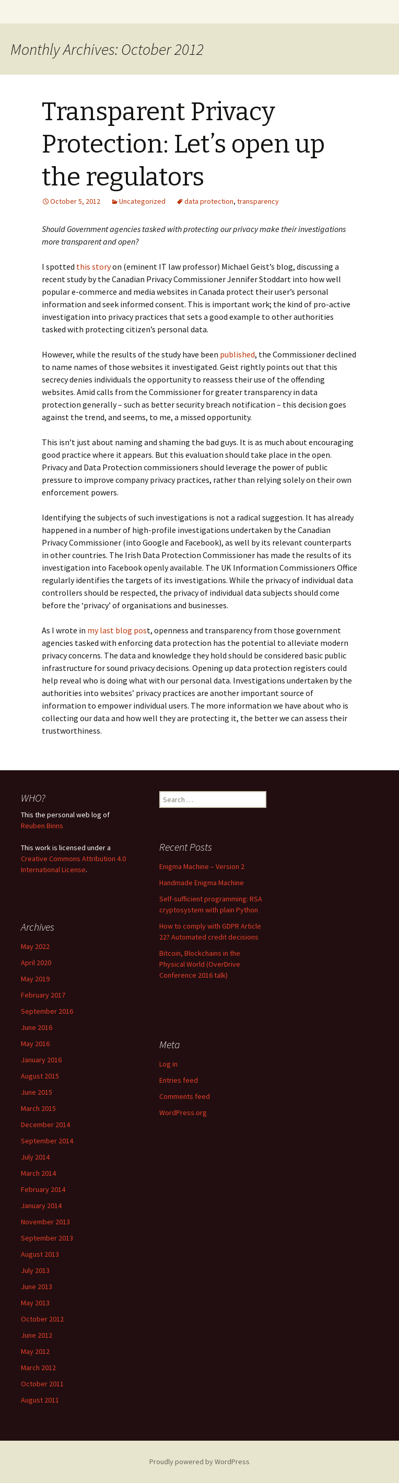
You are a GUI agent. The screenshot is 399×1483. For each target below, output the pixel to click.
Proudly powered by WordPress (199, 1461)
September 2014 (47, 1140)
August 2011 (40, 1400)
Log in (168, 1064)
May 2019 (35, 978)
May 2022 (35, 946)
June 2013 (36, 1286)
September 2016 (47, 1011)
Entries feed (178, 1080)
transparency (258, 201)
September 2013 (47, 1238)
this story (93, 266)
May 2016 (35, 1043)
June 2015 (36, 1092)
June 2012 (36, 1335)
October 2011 (42, 1383)
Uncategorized (142, 201)
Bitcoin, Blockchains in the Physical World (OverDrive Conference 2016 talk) (199, 964)
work (43, 847)
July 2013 (35, 1270)
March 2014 (38, 1173)
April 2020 (36, 962)
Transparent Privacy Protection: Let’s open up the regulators (183, 144)
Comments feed (184, 1096)
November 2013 (45, 1221)
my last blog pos (117, 630)
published (237, 354)
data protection (208, 201)
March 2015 (38, 1108)
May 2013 (35, 1302)
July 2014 (35, 1157)
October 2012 (42, 1319)
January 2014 (41, 1205)
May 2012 (35, 1351)
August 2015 (40, 1076)
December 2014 (45, 1124)
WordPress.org (183, 1112)
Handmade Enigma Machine (201, 882)
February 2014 (43, 1189)
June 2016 (36, 1027)
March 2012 (38, 1367)
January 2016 (41, 1059)
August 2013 (40, 1254)
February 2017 (43, 995)
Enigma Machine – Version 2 (201, 866)
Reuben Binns (42, 825)
